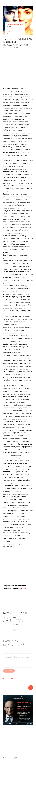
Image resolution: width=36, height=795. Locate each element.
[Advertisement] (18, 69)
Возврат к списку (8, 678)
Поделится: (10, 31)
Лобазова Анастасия (13, 29)
